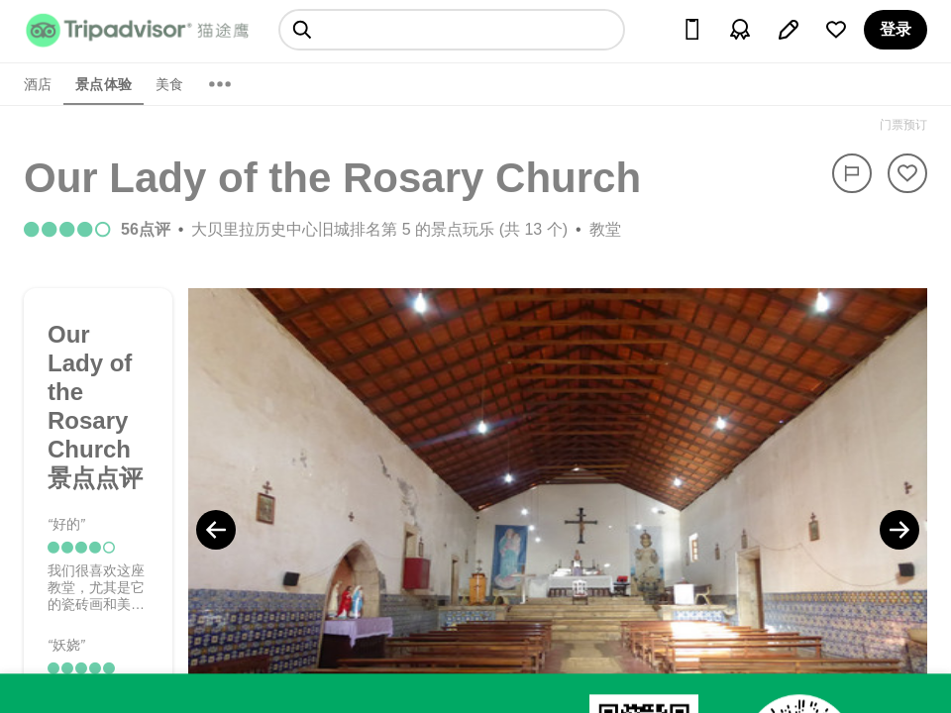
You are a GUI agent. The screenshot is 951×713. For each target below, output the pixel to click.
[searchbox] (451, 30)
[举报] (852, 173)
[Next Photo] (899, 530)
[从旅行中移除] (907, 173)
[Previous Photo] (216, 530)
